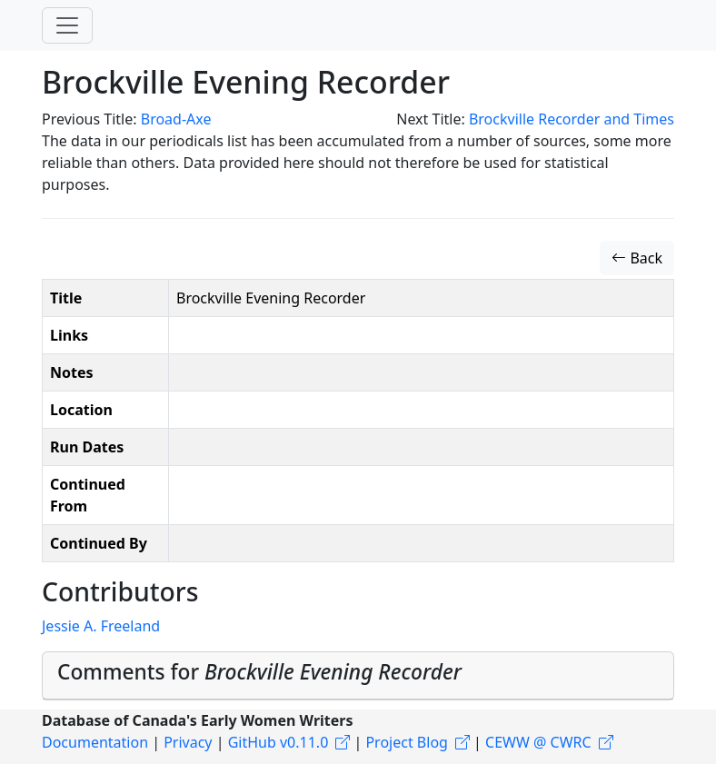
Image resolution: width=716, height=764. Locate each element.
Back (637, 258)
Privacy (188, 742)
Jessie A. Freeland (101, 626)
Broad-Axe (176, 119)
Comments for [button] (259, 672)
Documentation (95, 742)
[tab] (358, 676)
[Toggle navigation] (67, 25)
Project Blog (406, 742)
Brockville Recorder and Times (571, 119)
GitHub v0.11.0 (278, 742)
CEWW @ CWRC (538, 742)
